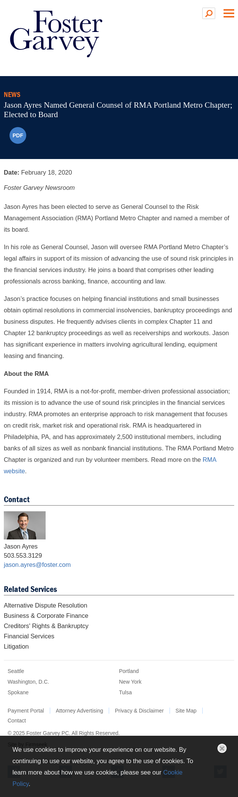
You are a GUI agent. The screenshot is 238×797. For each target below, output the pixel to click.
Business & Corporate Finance (46, 615)
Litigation (16, 646)
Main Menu (229, 13)
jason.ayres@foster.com (37, 564)
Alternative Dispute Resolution (45, 605)
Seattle (16, 671)
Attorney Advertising (79, 711)
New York (130, 682)
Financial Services (29, 636)
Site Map (186, 711)
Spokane (18, 692)
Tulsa (125, 692)
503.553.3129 (23, 555)
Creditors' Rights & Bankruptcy (46, 625)
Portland (129, 671)
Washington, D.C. (28, 682)
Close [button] (222, 748)
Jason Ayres (21, 546)
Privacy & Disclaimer (139, 711)
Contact (17, 720)
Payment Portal (26, 711)
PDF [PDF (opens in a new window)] (18, 135)
